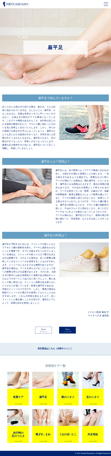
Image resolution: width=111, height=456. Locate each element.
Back (43, 329)
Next (67, 329)
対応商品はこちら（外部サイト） (54, 349)
